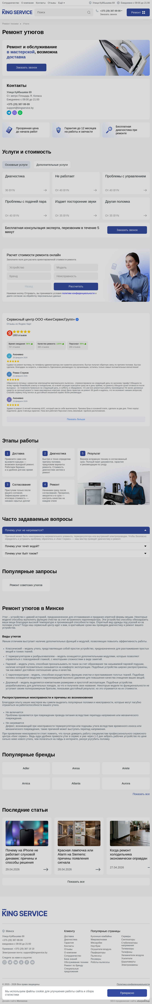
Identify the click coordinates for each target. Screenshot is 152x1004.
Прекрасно (127, 992)
